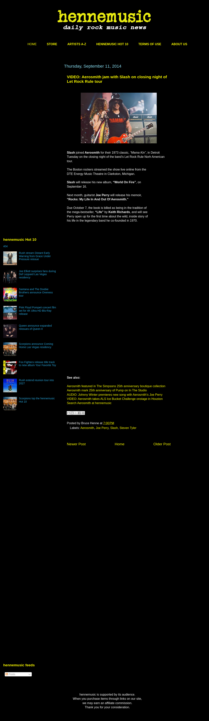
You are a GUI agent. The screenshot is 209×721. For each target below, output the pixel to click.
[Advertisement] (35, 112)
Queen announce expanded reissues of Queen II (35, 327)
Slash (114, 428)
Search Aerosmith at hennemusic (89, 403)
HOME (32, 44)
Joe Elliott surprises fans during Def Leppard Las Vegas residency (37, 274)
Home (119, 444)
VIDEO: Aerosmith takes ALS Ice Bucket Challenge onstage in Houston (115, 398)
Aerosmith (87, 428)
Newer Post (76, 444)
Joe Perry (102, 428)
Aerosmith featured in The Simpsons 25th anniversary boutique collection (116, 386)
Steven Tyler (128, 428)
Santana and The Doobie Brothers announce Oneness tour (36, 292)
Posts (10, 674)
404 (5, 246)
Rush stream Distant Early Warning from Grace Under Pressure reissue (35, 256)
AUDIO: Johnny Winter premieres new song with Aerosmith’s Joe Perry (114, 394)
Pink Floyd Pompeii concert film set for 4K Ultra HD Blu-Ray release (37, 310)
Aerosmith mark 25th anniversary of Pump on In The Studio (107, 390)
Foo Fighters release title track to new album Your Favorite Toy (37, 364)
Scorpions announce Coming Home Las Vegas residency (36, 345)
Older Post (162, 444)
